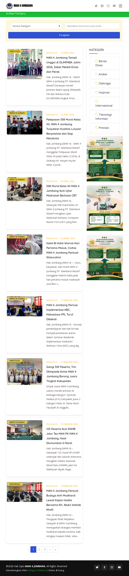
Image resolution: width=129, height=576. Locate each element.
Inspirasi (104, 92)
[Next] (50, 549)
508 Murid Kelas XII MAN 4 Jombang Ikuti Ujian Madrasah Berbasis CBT (62, 190)
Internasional (103, 105)
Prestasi (104, 128)
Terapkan (64, 35)
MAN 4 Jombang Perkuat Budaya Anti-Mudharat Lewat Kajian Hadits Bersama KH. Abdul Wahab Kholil (63, 500)
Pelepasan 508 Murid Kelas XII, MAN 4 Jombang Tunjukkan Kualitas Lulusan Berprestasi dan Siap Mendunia (63, 129)
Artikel (103, 74)
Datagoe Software (37, 570)
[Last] (55, 549)
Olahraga (105, 83)
